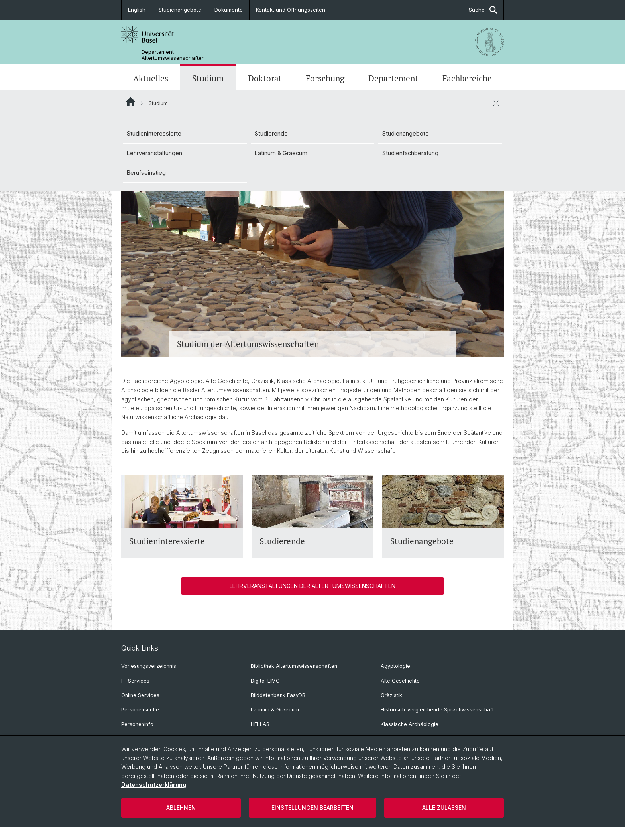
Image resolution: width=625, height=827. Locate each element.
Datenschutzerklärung (153, 784)
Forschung (325, 78)
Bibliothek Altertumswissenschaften (294, 666)
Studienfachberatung (410, 153)
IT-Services (135, 681)
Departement (393, 78)
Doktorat (265, 78)
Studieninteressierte (154, 133)
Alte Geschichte (400, 681)
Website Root (130, 101)
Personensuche (140, 710)
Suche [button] (483, 10)
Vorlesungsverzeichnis (148, 666)
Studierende (271, 133)
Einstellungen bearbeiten (312, 807)
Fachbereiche (467, 78)
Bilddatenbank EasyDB (278, 695)
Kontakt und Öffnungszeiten (290, 9)
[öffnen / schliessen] (496, 103)
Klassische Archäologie (409, 724)
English (136, 9)
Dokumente (228, 9)
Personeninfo (137, 724)
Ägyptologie (395, 666)
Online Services (140, 695)
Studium (208, 78)
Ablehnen (181, 807)
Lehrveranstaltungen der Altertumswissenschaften (312, 585)
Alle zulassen (444, 807)
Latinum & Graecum (281, 153)
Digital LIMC (265, 681)
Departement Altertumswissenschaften (173, 55)
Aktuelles (150, 78)
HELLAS (260, 724)
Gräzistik (391, 695)
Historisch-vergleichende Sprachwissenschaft (437, 710)
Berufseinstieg (146, 172)
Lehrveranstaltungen (154, 153)
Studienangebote (180, 9)
